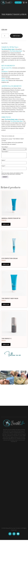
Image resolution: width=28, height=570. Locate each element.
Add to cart (16, 65)
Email (3, 196)
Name (3, 190)
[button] (26, 3)
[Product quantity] (5, 66)
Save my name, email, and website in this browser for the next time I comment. (12, 203)
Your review (4, 181)
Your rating (4, 177)
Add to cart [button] (6, 254)
